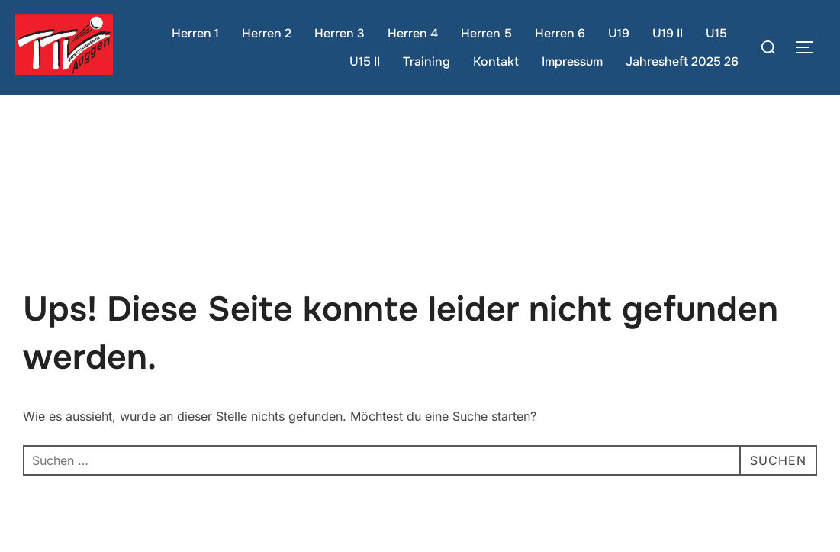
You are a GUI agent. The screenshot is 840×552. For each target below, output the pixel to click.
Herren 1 (195, 33)
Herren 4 (413, 33)
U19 (618, 33)
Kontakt (496, 61)
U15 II (364, 61)
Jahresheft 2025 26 (682, 61)
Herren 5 (486, 33)
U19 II (667, 33)
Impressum (572, 61)
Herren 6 (560, 33)
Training (426, 61)
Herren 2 (266, 33)
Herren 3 (339, 33)
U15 (716, 33)
